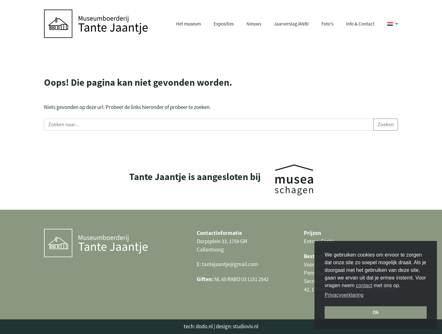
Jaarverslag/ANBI (291, 24)
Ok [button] (375, 312)
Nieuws (254, 24)
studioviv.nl (245, 326)
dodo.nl (204, 326)
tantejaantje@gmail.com (230, 264)
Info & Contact (360, 24)
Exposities (224, 24)
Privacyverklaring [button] (344, 295)
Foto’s (327, 24)
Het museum (188, 24)
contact (364, 285)
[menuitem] (392, 24)
